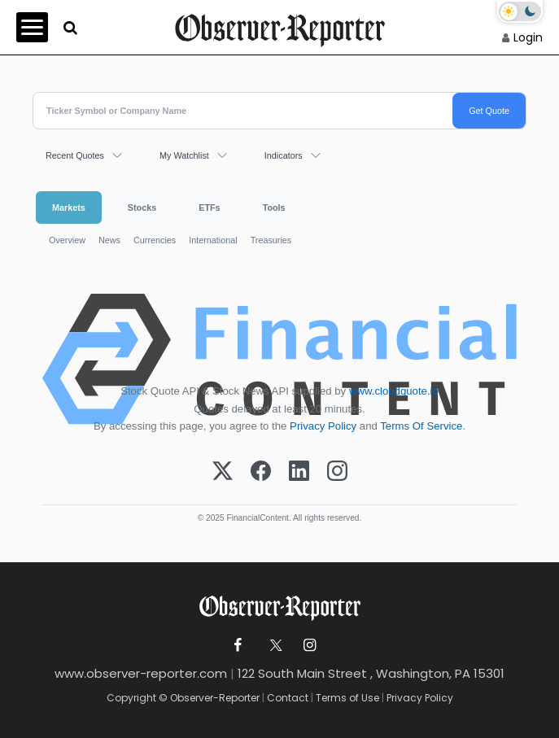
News (109, 240)
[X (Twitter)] (222, 472)
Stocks (142, 207)
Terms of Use (347, 698)
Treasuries (271, 240)
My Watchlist (184, 155)
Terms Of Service (421, 426)
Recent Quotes (75, 155)
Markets (68, 207)
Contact (287, 698)
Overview (67, 240)
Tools (274, 207)
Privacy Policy (323, 426)
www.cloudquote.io (394, 391)
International (213, 240)
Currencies (154, 240)
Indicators (283, 155)
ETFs (209, 207)
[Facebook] (260, 472)
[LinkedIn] (299, 472)
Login (528, 37)
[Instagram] (337, 472)
